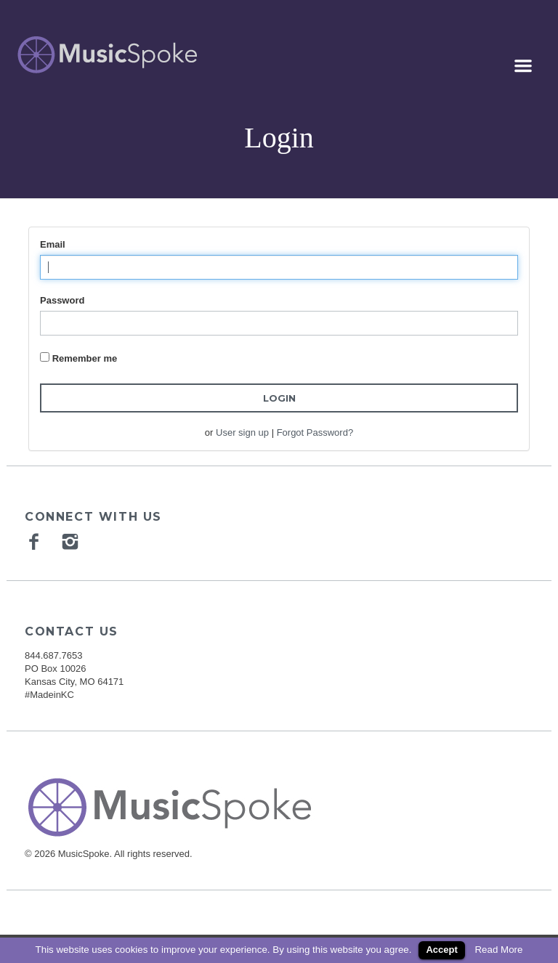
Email (52, 244)
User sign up (242, 432)
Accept (441, 949)
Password (62, 300)
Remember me (85, 358)
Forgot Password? (315, 432)
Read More (498, 949)
